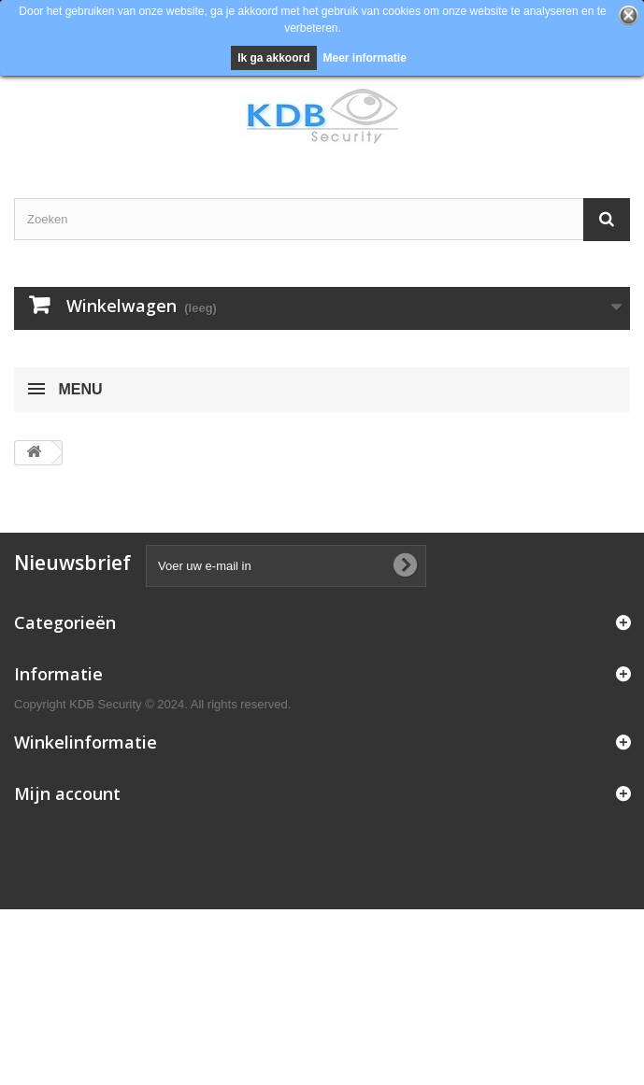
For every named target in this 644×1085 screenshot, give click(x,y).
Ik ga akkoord (273, 57)
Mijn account (67, 793)
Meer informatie (365, 57)
